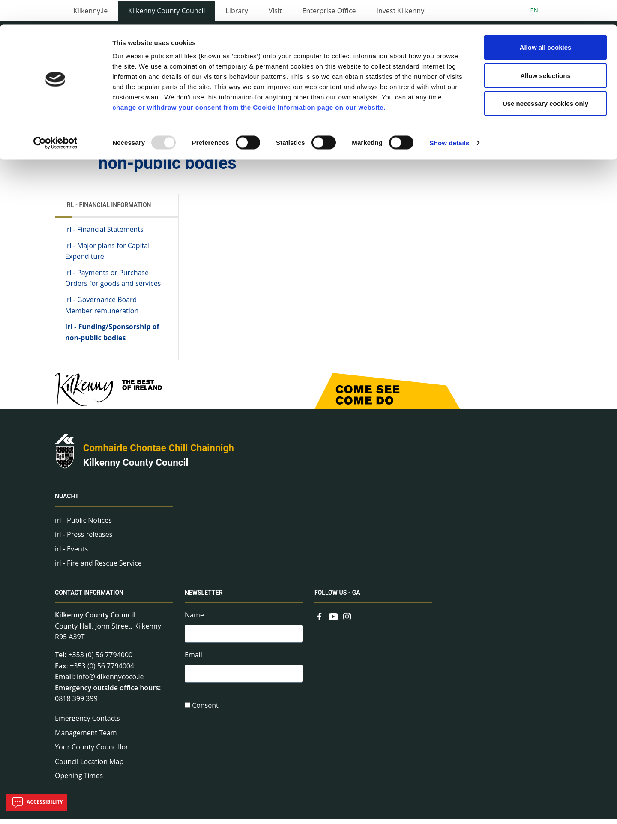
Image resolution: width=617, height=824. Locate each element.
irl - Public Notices (83, 525)
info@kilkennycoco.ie (110, 681)
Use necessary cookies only (545, 78)
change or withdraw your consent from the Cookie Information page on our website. (249, 82)
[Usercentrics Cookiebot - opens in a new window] (55, 118)
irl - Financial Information (108, 209)
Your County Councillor (92, 751)
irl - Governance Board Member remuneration (101, 310)
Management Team (86, 737)
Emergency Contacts (87, 723)
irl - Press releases (83, 539)
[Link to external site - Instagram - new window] (347, 621)
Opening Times (79, 780)
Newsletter (204, 597)
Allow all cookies (546, 22)
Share (415, 154)
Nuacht (67, 501)
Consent (205, 712)
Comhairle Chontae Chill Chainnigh (158, 452)
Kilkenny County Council (136, 467)
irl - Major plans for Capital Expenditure (107, 256)
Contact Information (89, 597)
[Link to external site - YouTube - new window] (333, 621)
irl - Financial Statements (104, 234)
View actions (462, 154)
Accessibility (37, 802)
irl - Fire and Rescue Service (98, 568)
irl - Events (71, 553)
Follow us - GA (337, 597)
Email (193, 660)
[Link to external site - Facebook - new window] (319, 621)
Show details (450, 118)
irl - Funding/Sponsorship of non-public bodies (112, 337)
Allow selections (545, 50)
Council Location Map (89, 766)
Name (194, 620)
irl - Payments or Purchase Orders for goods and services (113, 283)
